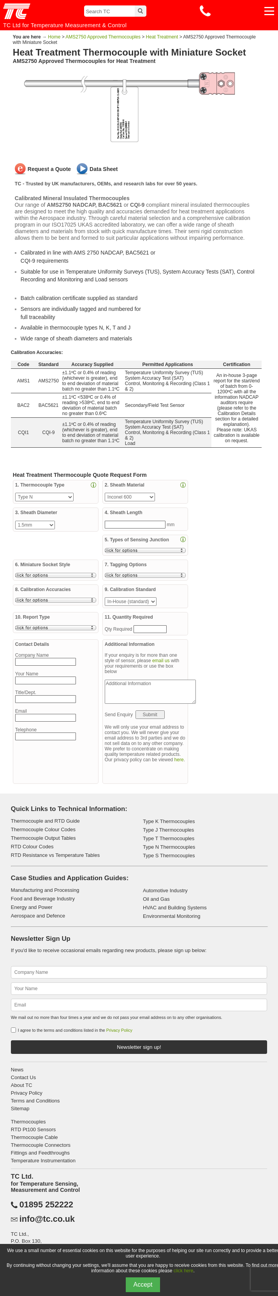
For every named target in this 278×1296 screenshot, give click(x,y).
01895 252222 (46, 1205)
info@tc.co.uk (47, 1219)
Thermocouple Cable (34, 1137)
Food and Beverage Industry (43, 899)
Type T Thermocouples (168, 838)
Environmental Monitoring (171, 916)
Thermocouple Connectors (40, 1145)
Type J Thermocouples (168, 830)
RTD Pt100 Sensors (33, 1129)
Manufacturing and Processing (45, 890)
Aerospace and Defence (38, 916)
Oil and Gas (156, 899)
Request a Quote (49, 169)
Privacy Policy (119, 1030)
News (17, 1070)
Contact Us (23, 1077)
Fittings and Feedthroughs (40, 1153)
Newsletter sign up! (139, 1047)
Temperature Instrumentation (43, 1160)
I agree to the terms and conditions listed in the (75, 1030)
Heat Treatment (162, 37)
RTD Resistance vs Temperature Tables (55, 855)
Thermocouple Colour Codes (43, 829)
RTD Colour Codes (32, 846)
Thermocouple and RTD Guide (45, 821)
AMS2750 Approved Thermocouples (103, 37)
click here (184, 1270)
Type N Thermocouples (169, 847)
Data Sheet (104, 169)
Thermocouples (28, 1122)
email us (161, 660)
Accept (143, 1284)
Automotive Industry (165, 890)
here (179, 759)
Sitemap (20, 1108)
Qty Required (119, 629)
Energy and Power (32, 907)
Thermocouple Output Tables (43, 838)
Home (54, 37)
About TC (21, 1085)
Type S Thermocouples (169, 855)
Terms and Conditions (35, 1101)
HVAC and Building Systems (175, 908)
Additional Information (150, 692)
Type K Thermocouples (169, 821)
